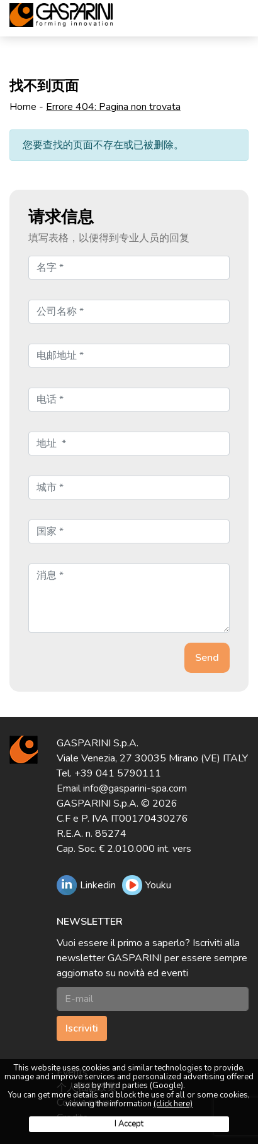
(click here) (173, 1103)
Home (22, 107)
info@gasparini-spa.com (135, 788)
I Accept (129, 1124)
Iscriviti (81, 1028)
